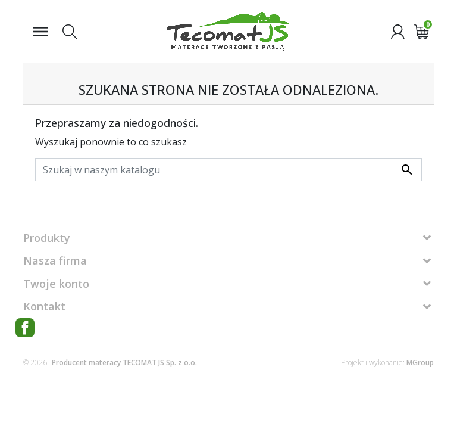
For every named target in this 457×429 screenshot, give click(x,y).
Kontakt (44, 306)
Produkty (46, 238)
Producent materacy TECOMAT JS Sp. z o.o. (124, 363)
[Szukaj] (228, 169)
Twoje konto (56, 283)
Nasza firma (55, 260)
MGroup (420, 363)
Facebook (25, 327)
